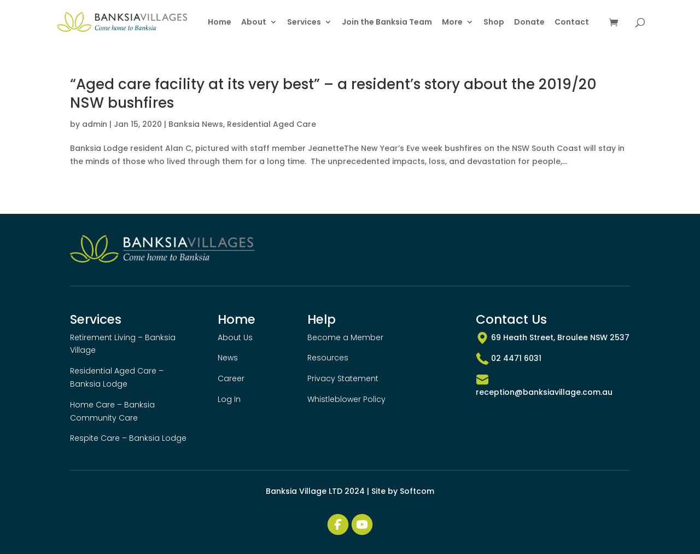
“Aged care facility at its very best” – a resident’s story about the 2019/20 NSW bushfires (333, 93)
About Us (235, 337)
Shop (493, 22)
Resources (327, 357)
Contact (572, 22)
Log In (229, 399)
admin (94, 124)
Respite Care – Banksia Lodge (128, 438)
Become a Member (345, 337)
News (228, 357)
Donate (529, 22)
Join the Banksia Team (387, 22)
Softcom (417, 491)
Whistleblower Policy (346, 399)
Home (219, 22)
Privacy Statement (342, 378)
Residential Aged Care (271, 124)
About (253, 22)
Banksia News (195, 124)
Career (231, 378)
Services (304, 22)
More (452, 22)
